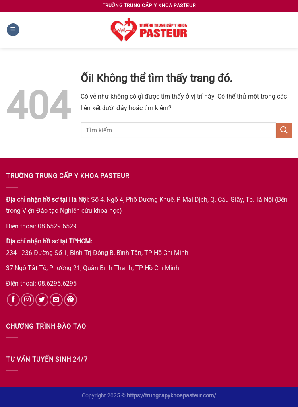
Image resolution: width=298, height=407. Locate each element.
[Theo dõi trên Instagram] (27, 299)
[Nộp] (284, 130)
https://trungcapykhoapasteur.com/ (171, 395)
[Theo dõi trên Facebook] (13, 299)
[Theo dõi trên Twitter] (41, 299)
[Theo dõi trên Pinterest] (70, 299)
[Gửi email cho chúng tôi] (56, 299)
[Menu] (13, 30)
